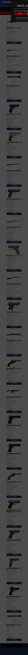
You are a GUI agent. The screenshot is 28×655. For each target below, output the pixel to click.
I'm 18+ (20, 13)
